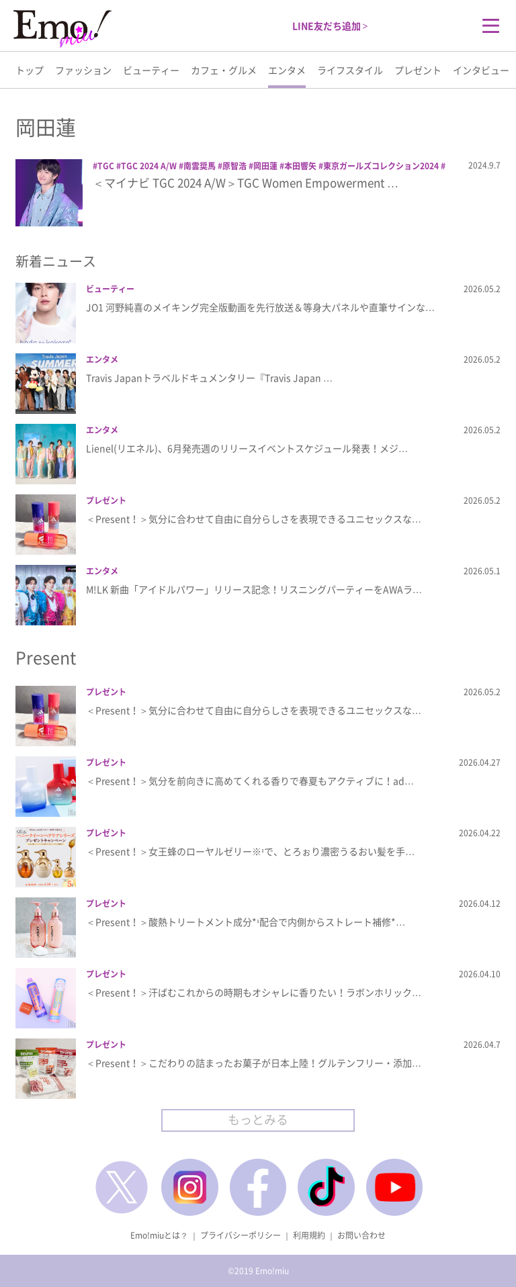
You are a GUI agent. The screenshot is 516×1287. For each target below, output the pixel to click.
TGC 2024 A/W (149, 166)
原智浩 (234, 166)
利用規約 (309, 1235)
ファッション (83, 70)
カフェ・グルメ (224, 70)
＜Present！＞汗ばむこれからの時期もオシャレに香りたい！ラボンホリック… (253, 992)
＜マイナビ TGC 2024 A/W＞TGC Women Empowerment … (245, 182)
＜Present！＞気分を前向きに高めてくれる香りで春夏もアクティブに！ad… (250, 780)
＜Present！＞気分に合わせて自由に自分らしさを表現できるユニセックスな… (253, 518)
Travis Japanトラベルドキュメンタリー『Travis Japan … (209, 377)
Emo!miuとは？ (159, 1235)
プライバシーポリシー (240, 1235)
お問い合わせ (361, 1235)
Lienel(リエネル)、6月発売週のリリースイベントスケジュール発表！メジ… (247, 448)
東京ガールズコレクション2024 (381, 166)
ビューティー (151, 70)
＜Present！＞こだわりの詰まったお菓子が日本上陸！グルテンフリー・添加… (253, 1062)
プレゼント (417, 70)
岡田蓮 (265, 166)
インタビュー (481, 70)
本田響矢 (300, 166)
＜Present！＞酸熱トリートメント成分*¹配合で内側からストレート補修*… (245, 921)
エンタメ (287, 70)
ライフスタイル (350, 70)
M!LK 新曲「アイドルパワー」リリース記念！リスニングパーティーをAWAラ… (254, 589)
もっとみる (258, 1119)
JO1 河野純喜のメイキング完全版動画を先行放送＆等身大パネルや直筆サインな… (260, 307)
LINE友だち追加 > (330, 25)
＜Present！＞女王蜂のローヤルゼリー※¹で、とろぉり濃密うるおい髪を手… (250, 851)
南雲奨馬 (199, 166)
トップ (29, 70)
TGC (105, 166)
